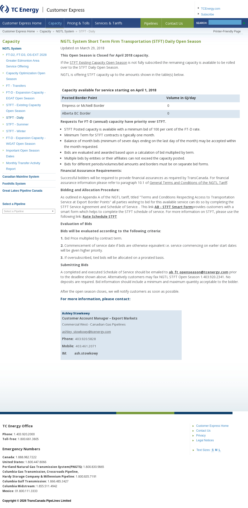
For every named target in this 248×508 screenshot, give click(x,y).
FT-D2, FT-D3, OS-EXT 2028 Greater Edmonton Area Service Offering (26, 60)
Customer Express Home (22, 23)
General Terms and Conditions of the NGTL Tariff (188, 182)
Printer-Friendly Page (227, 31)
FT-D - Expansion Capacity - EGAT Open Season (26, 95)
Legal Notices (205, 440)
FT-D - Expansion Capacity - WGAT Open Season (26, 140)
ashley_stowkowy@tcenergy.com (86, 331)
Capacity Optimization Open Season (25, 76)
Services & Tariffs (108, 23)
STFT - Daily (15, 117)
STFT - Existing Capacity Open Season (23, 108)
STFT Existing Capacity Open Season (98, 62)
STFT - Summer (17, 124)
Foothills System (14, 183)
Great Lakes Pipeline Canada (22, 190)
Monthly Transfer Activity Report (23, 166)
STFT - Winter (16, 131)
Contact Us (174, 23)
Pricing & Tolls (78, 23)
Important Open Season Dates (22, 153)
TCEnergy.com (210, 8)
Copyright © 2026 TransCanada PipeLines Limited (36, 500)
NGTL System (65, 31)
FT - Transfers (16, 85)
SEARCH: (201, 23)
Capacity (55, 23)
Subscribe (207, 14)
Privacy (201, 435)
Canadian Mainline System (20, 176)
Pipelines (151, 23)
